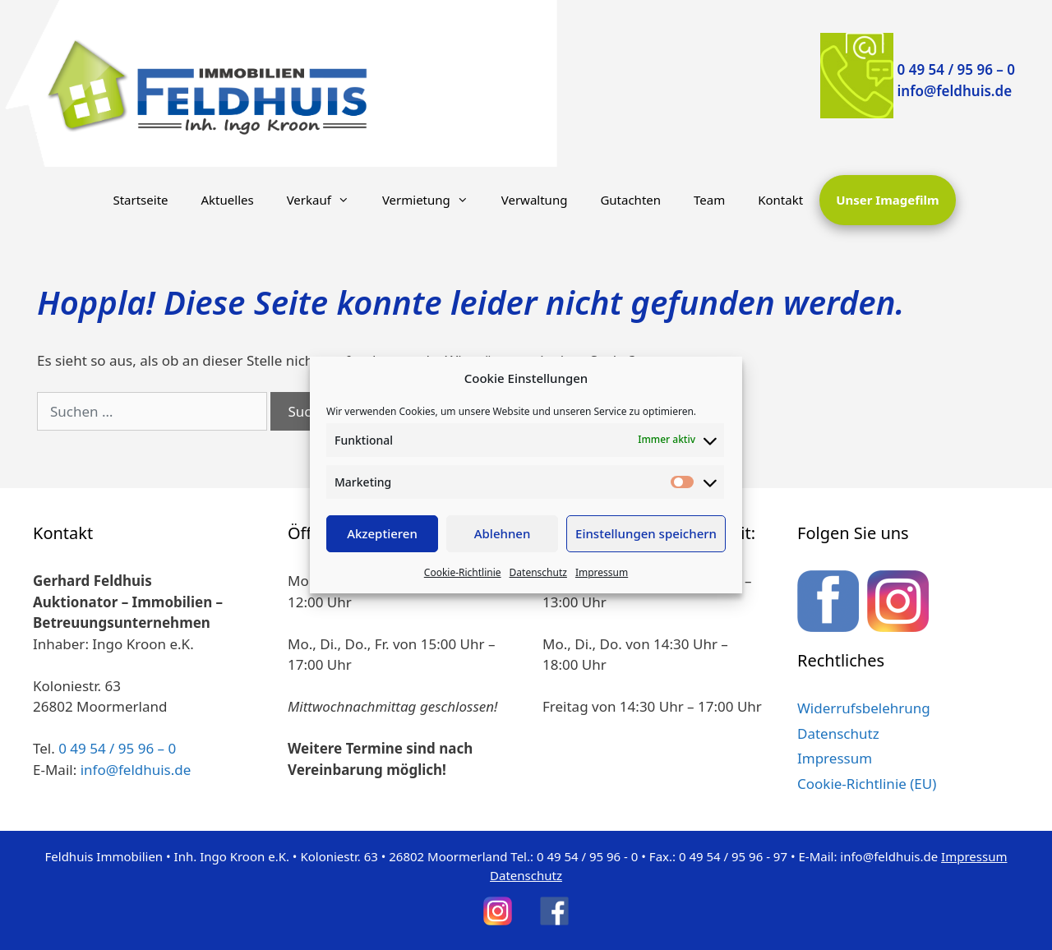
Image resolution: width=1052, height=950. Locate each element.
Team (709, 199)
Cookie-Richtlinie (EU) (866, 783)
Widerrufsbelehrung (863, 708)
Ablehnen (502, 533)
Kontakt (780, 199)
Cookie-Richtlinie (462, 572)
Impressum (601, 572)
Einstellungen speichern (646, 533)
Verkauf (326, 199)
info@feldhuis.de (955, 90)
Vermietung (433, 199)
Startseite (140, 199)
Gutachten (630, 199)
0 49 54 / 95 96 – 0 (956, 69)
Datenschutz (538, 572)
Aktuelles (227, 199)
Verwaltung (534, 199)
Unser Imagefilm (887, 199)
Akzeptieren (382, 533)
